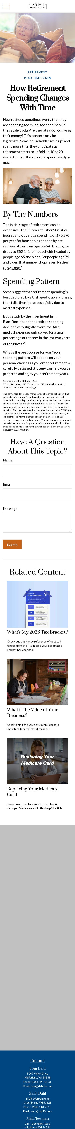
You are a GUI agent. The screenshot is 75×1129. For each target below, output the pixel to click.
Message (10, 508)
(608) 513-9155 (41, 1107)
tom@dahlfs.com (41, 1086)
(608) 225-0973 (41, 1081)
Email (7, 484)
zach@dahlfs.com (41, 1111)
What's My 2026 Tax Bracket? (37, 632)
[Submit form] (12, 544)
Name (7, 460)
